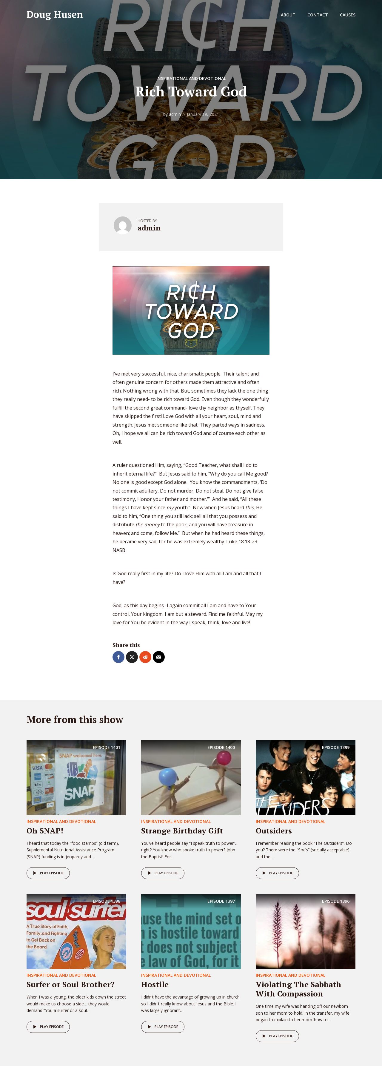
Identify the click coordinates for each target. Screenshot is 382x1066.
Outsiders (274, 830)
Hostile (155, 984)
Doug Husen (55, 14)
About (288, 15)
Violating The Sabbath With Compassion (298, 989)
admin (175, 114)
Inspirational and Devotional (191, 78)
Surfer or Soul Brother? (71, 984)
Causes (347, 15)
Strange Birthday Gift (182, 830)
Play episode (47, 873)
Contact (317, 15)
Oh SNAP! (45, 830)
